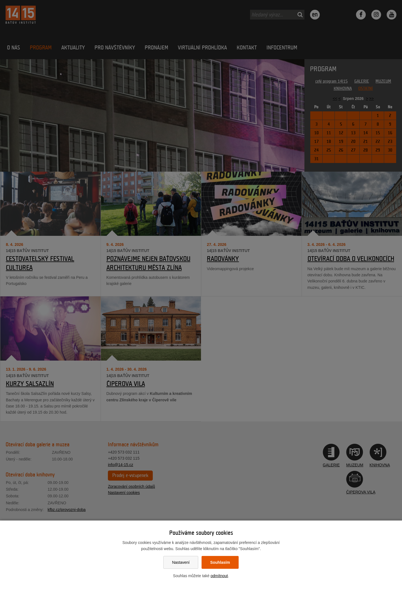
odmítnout (219, 576)
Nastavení (181, 562)
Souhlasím (220, 562)
